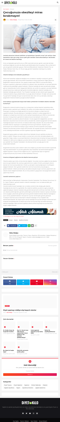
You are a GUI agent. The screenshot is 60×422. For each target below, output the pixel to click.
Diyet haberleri (18, 385)
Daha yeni (5, 272)
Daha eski (54, 272)
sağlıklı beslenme (40, 388)
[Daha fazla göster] (35, 225)
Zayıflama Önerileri (23, 220)
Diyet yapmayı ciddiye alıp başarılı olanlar (19, 310)
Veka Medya (13, 233)
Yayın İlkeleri (34, 421)
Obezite (16, 220)
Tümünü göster (52, 245)
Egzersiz (26, 385)
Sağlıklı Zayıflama (9, 388)
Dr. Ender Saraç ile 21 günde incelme (8, 330)
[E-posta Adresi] (30, 371)
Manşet (12, 9)
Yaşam (18, 388)
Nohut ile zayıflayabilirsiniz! (50, 330)
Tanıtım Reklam (24, 421)
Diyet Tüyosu (8, 385)
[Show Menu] (2, 2)
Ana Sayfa (6, 9)
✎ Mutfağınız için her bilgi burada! (13, 216)
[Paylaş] (55, 20)
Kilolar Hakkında (36, 385)
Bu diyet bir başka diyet (8, 351)
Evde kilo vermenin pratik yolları (22, 351)
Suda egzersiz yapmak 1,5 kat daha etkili (37, 331)
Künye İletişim (43, 421)
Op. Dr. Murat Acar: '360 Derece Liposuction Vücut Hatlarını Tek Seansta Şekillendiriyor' (22, 333)
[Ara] (58, 2)
